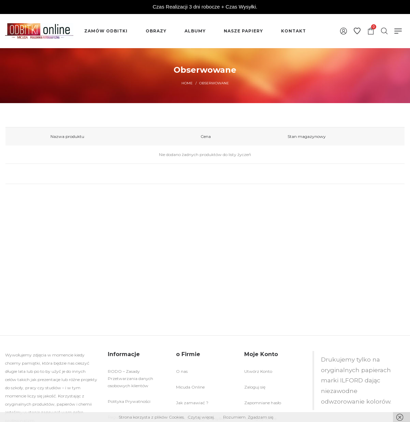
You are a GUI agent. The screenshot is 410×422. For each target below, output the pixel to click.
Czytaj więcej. (201, 417)
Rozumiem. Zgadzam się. (248, 417)
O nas (182, 371)
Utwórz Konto (258, 371)
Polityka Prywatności (129, 401)
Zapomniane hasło (262, 402)
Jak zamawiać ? (192, 402)
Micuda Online (190, 387)
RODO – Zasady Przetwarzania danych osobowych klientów (130, 378)
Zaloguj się (254, 387)
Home (187, 83)
